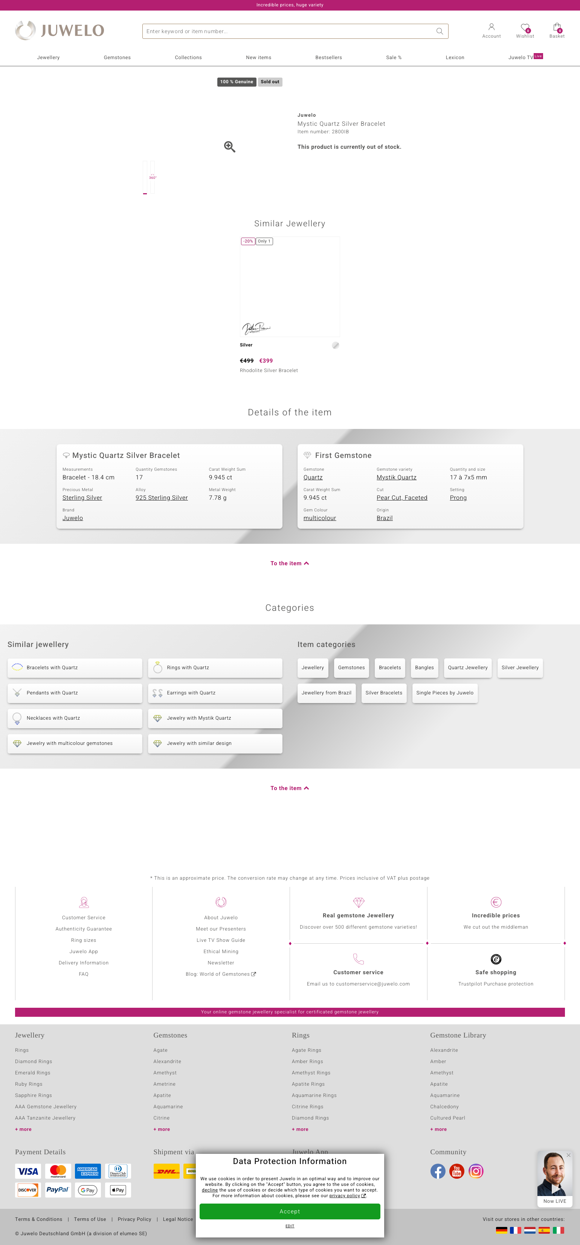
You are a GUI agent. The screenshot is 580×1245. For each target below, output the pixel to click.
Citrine (162, 1118)
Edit (290, 1226)
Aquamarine (168, 1107)
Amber (438, 1061)
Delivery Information (84, 963)
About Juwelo (221, 918)
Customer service (358, 973)
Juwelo (73, 553)
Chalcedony (444, 1107)
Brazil (385, 553)
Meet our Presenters (221, 929)
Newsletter (221, 963)
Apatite (162, 1095)
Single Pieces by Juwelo (445, 728)
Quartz (313, 512)
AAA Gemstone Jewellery (46, 1107)
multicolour (320, 553)
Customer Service (84, 918)
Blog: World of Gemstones (218, 974)
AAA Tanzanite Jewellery (45, 1118)
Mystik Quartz (397, 512)
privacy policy (345, 1196)
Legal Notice (178, 1219)
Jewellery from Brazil (327, 728)
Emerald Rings (32, 1073)
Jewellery (48, 57)
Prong (458, 533)
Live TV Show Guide (221, 940)
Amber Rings (308, 1061)
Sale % (394, 57)
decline (210, 1190)
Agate (161, 1050)
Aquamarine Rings (314, 1095)
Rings (22, 1050)
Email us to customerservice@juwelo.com (358, 984)
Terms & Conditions (39, 1219)
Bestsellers (329, 57)
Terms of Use (90, 1219)
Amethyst (165, 1073)
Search (441, 31)
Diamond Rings (33, 1061)
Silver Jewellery (520, 703)
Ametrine (165, 1084)
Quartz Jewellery (468, 703)
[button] (492, 31)
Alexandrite (168, 1061)
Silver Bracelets (384, 728)
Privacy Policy (134, 1219)
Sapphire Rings (33, 1095)
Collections (188, 57)
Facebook (438, 1171)
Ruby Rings (29, 1084)
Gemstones (117, 57)
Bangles (424, 703)
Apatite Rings (308, 1084)
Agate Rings (307, 1050)
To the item (286, 599)
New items (259, 57)
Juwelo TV (525, 57)
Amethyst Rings (311, 1073)
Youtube (456, 1171)
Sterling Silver (82, 533)
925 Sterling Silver (162, 533)
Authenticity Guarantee (83, 929)
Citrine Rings (308, 1107)
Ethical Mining (220, 951)
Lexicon (455, 57)
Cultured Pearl (448, 1118)
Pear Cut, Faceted (402, 533)
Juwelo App (83, 951)
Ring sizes (83, 940)
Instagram (476, 1171)
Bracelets (390, 703)
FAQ (84, 974)
